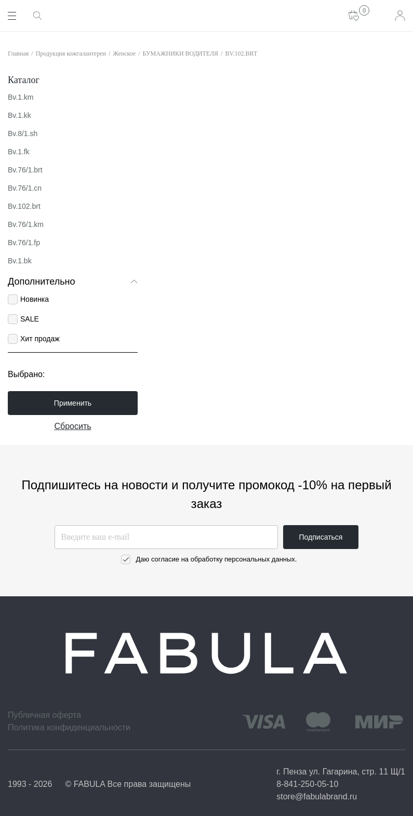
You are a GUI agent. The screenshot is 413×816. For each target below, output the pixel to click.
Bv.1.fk (19, 152)
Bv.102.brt (24, 206)
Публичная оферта (44, 715)
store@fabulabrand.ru (316, 796)
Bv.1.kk (19, 115)
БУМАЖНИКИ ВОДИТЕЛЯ (181, 53)
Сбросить (72, 426)
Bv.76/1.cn (25, 188)
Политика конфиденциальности (69, 727)
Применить (72, 403)
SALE (29, 319)
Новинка (34, 299)
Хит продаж (40, 339)
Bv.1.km (21, 97)
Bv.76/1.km (26, 224)
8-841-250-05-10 (307, 784)
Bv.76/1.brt (25, 170)
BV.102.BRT (241, 53)
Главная (18, 53)
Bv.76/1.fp (24, 242)
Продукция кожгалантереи (71, 53)
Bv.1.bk (20, 261)
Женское (124, 53)
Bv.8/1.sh (22, 133)
